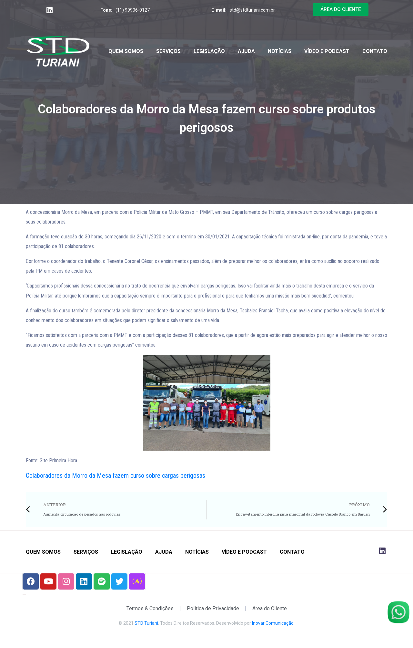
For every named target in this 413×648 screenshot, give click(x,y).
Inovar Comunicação (273, 623)
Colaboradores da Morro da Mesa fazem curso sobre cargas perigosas (115, 475)
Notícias (279, 51)
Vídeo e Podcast (326, 51)
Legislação (209, 51)
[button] (340, 9)
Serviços (168, 51)
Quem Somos (125, 51)
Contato (374, 51)
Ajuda (246, 51)
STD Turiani (146, 623)
